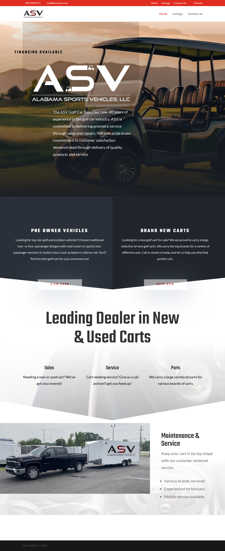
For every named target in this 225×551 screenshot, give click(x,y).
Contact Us (180, 3)
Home (154, 3)
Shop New (165, 284)
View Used (59, 284)
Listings (165, 3)
